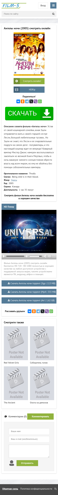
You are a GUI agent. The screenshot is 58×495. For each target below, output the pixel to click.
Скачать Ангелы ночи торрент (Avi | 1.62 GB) (33, 300)
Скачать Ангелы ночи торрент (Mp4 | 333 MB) (33, 291)
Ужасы (14, 180)
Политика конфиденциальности (36, 488)
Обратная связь (10, 488)
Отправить (27, 463)
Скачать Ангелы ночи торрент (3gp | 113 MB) (33, 283)
